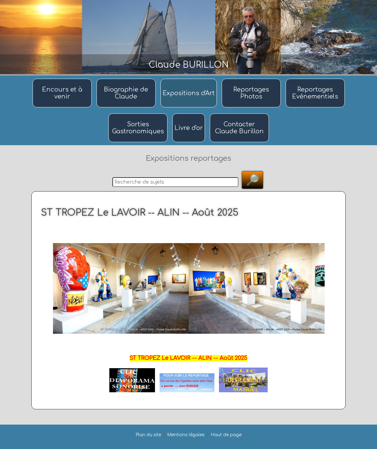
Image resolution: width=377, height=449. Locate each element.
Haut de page (226, 435)
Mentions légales (186, 435)
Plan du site (148, 435)
